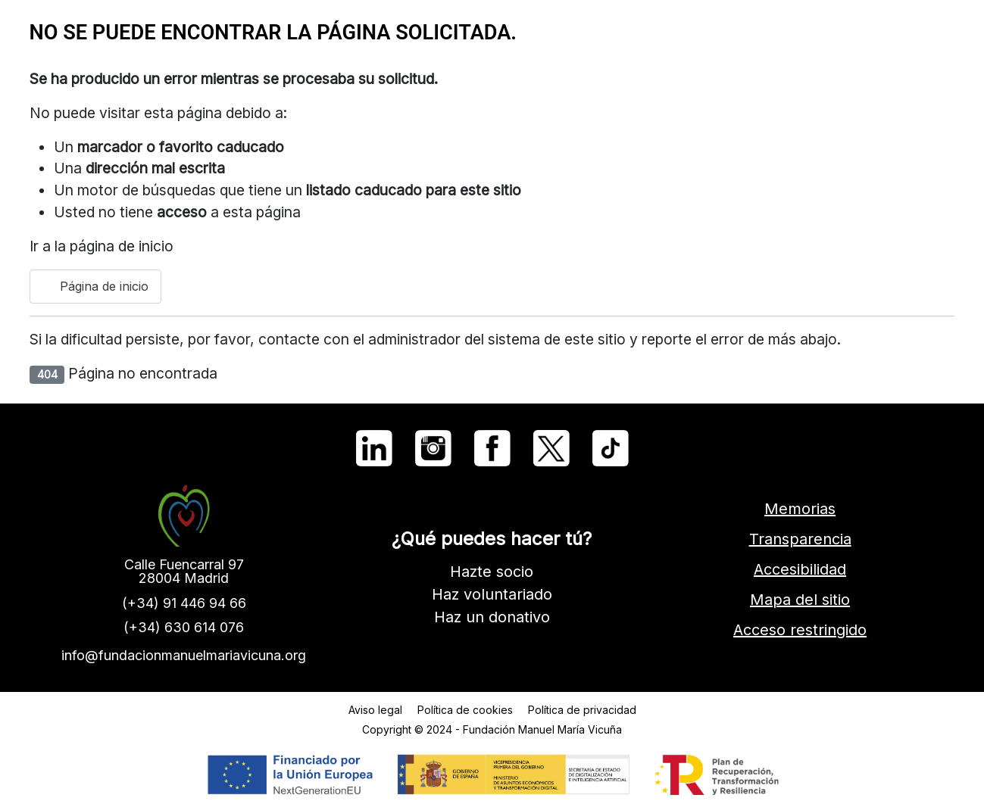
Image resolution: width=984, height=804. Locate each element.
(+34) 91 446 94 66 (184, 603)
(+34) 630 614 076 (183, 627)
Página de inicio (95, 286)
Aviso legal (375, 709)
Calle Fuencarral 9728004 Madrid (184, 571)
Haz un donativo (492, 617)
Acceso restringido (800, 630)
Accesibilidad (800, 569)
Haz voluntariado (492, 594)
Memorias (800, 509)
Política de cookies (465, 709)
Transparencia (800, 539)
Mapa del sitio (800, 600)
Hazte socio (491, 571)
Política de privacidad (582, 709)
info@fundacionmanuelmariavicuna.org (183, 655)
